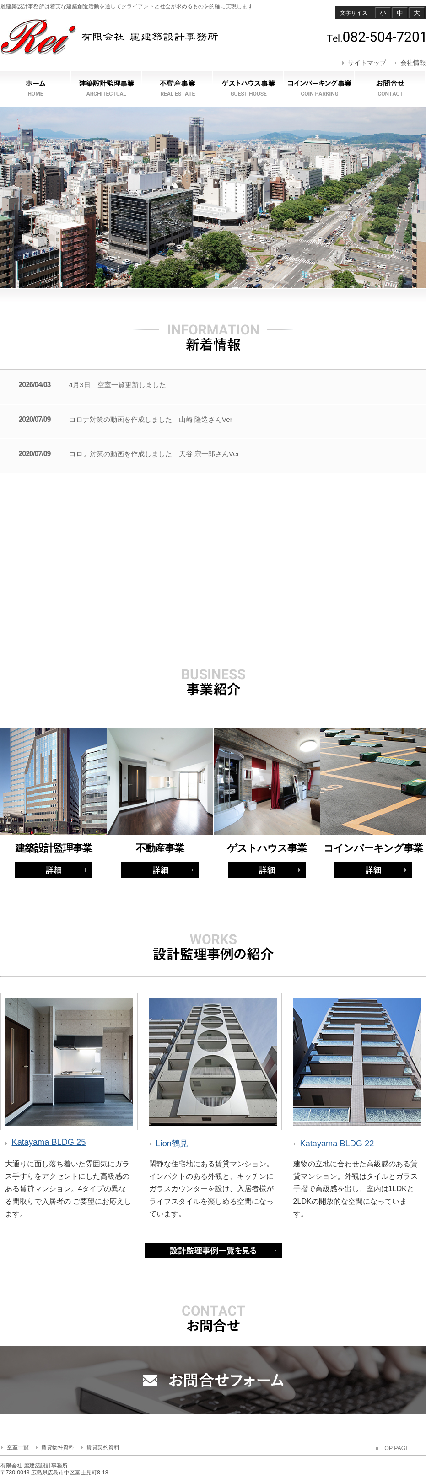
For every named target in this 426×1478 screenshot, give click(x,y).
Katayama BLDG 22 (337, 1143)
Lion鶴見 (172, 1143)
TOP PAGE (395, 1448)
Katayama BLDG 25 (49, 1142)
